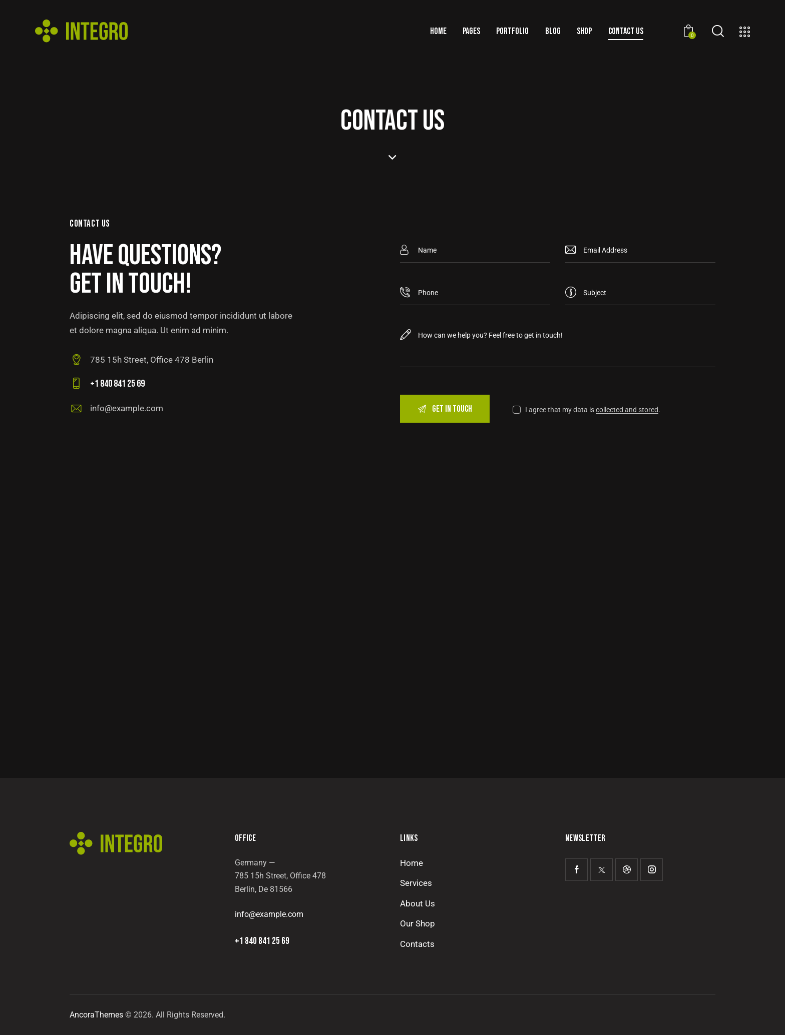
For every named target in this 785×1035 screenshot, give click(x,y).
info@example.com (126, 408)
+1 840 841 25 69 (262, 941)
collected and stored (627, 410)
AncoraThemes (96, 1014)
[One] (392, 630)
